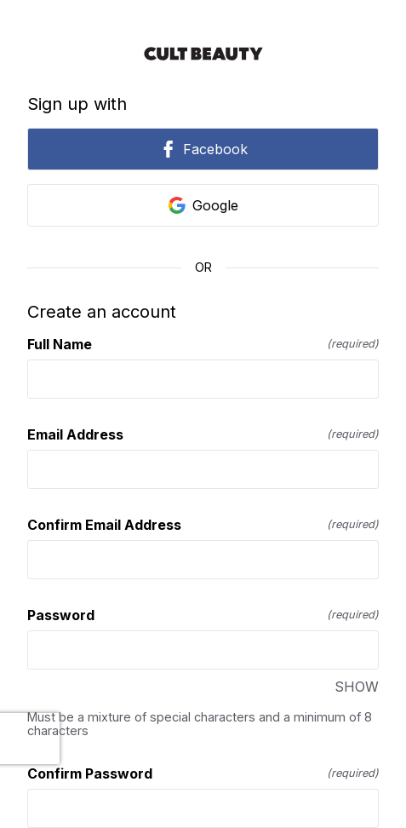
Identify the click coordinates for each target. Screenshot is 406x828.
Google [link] (203, 205)
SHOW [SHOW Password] (357, 686)
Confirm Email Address (203, 524)
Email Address (203, 434)
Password (203, 615)
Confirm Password (203, 773)
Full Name (203, 344)
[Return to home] (203, 53)
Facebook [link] (203, 149)
